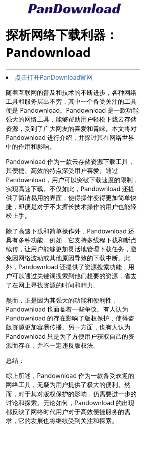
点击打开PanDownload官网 (54, 77)
